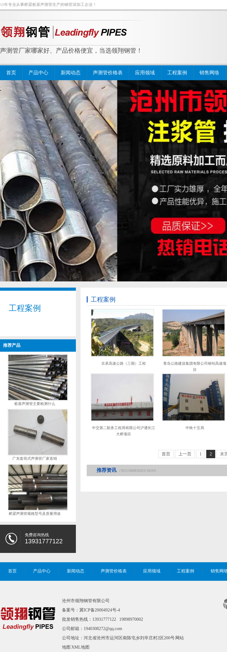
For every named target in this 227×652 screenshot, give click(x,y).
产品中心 (38, 72)
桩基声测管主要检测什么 (34, 404)
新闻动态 (71, 72)
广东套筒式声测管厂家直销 (34, 458)
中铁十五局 (195, 428)
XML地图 (80, 647)
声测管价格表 (108, 72)
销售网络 (209, 72)
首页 (11, 72)
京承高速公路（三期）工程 (123, 363)
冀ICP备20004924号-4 (99, 610)
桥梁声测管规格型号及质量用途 (35, 513)
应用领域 (145, 72)
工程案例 (177, 72)
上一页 (184, 454)
